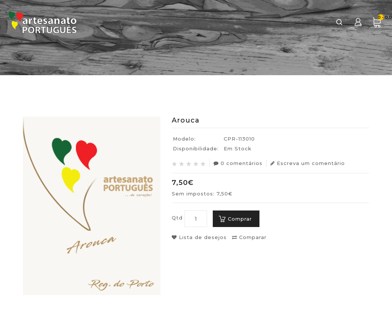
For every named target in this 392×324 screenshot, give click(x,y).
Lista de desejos (199, 237)
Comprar (240, 219)
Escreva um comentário (307, 163)
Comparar (249, 237)
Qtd (177, 218)
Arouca (357, 92)
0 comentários (238, 163)
